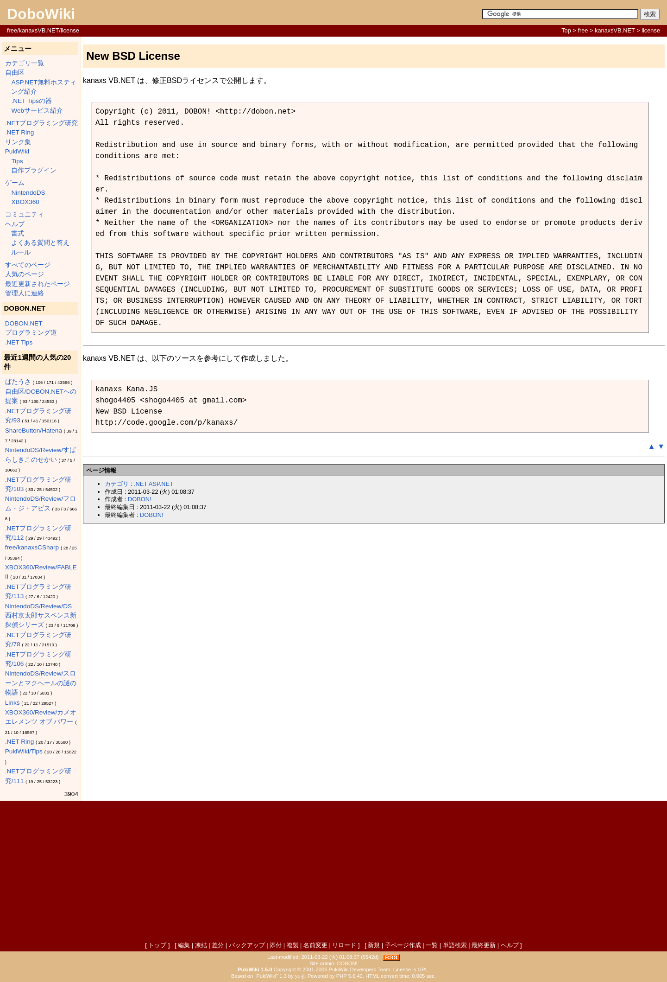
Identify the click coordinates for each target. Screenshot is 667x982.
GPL (423, 969)
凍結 (201, 945)
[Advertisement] (333, 872)
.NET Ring (19, 132)
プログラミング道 (31, 332)
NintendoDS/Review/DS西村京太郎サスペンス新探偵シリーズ (40, 616)
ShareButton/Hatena (33, 430)
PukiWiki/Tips (24, 751)
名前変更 (315, 945)
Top (566, 30)
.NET (140, 483)
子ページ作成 (403, 945)
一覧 (432, 945)
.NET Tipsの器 (31, 100)
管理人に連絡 (24, 293)
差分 (218, 945)
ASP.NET (161, 483)
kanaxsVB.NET (615, 30)
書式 (17, 233)
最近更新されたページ (37, 284)
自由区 (15, 72)
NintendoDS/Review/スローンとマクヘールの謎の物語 (40, 683)
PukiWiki (17, 151)
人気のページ (24, 274)
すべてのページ (27, 264)
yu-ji (300, 976)
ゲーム (15, 182)
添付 (276, 945)
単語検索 (455, 945)
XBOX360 (25, 201)
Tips (17, 161)
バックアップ (247, 945)
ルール (21, 252)
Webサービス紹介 (37, 110)
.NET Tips (18, 342)
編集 (184, 945)
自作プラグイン (34, 170)
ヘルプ (15, 224)
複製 (293, 945)
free (583, 30)
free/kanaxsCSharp (32, 547)
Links (12, 702)
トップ (157, 945)
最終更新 (484, 945)
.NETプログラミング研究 (41, 123)
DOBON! (139, 499)
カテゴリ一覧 (24, 63)
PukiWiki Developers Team (359, 969)
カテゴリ (117, 483)
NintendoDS (28, 192)
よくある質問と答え (40, 242)
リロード (344, 945)
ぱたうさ (18, 381)
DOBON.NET (24, 323)
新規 (374, 945)
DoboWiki (41, 14)
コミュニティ (24, 214)
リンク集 (18, 142)
